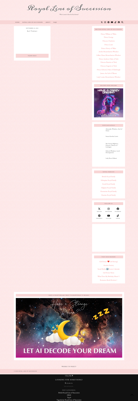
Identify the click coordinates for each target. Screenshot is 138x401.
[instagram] (108, 209)
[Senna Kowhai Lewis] (99, 138)
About (48, 22)
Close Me (69, 376)
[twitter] (99, 209)
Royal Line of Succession (69, 8)
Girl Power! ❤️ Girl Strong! (108, 261)
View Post (32, 56)
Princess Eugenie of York (109, 66)
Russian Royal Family (108, 195)
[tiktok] (118, 216)
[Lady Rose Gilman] (99, 160)
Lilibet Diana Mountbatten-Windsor (108, 55)
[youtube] (108, 216)
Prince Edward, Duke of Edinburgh (108, 69)
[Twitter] (102, 22)
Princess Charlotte (109, 41)
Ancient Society (108, 265)
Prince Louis (108, 44)
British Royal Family (108, 176)
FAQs (55, 22)
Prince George (108, 37)
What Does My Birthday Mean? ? (109, 276)
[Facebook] (119, 22)
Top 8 (69, 397)
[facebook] (118, 209)
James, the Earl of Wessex (108, 73)
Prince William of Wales (108, 34)
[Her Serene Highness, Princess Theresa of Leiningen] (99, 146)
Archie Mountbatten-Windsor (109, 51)
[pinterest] (99, 216)
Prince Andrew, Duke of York (108, 59)
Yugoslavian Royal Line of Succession (69, 400)
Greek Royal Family (108, 184)
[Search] (122, 22)
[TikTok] (116, 22)
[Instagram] (105, 22)
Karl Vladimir (32, 31)
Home (17, 22)
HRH (69, 395)
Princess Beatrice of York (109, 62)
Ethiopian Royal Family (108, 180)
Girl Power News (108, 273)
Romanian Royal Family (109, 191)
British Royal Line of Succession (69, 393)
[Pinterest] (109, 22)
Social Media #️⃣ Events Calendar (109, 269)
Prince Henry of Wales (108, 48)
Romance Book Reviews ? (108, 280)
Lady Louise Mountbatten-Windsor (108, 77)
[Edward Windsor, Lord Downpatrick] (99, 153)
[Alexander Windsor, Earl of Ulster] (99, 131)
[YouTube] (112, 22)
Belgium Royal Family (108, 188)
